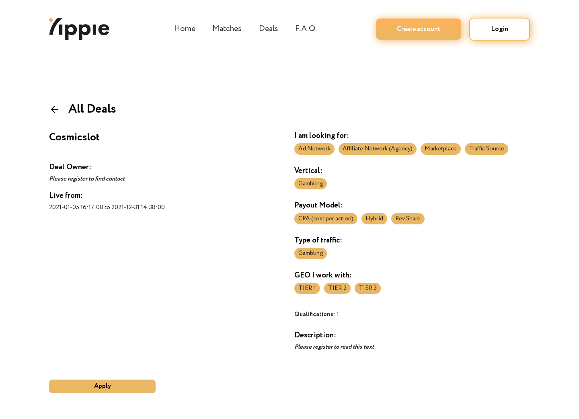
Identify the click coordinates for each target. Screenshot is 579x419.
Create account (418, 29)
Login (499, 29)
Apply (102, 386)
